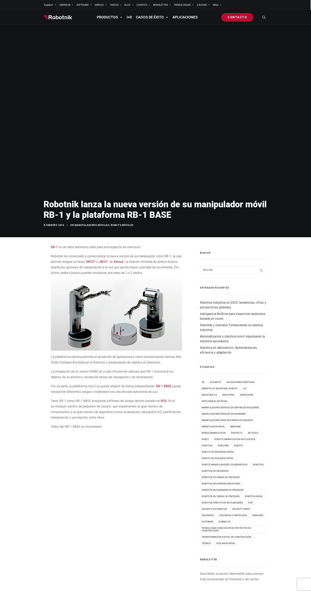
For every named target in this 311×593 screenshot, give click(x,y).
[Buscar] (233, 240)
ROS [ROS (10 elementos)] (250, 473)
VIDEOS (115, 5)
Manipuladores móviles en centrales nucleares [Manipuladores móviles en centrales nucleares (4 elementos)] (230, 378)
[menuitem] (50, 5)
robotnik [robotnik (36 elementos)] (223, 416)
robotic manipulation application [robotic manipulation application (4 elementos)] (234, 409)
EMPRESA (66, 5)
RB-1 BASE (163, 357)
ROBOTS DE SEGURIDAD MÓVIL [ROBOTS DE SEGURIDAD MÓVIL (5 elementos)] (218, 422)
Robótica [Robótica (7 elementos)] (258, 435)
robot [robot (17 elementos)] (205, 409)
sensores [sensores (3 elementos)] (257, 486)
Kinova (118, 232)
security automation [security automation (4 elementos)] (214, 479)
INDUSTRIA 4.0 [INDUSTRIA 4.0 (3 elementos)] (209, 365)
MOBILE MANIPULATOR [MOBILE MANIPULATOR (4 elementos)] (214, 403)
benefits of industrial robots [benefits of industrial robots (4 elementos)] (220, 359)
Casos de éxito (152, 17)
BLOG (128, 5)
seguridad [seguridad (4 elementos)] (208, 486)
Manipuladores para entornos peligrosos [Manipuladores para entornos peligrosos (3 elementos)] (227, 390)
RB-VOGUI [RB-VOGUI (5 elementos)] (253, 403)
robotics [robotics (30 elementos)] (207, 416)
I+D (129, 17)
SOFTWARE (83, 5)
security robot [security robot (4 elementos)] (241, 479)
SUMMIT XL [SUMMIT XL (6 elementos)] (225, 492)
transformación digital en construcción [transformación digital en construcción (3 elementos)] (226, 507)
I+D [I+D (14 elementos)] (245, 359)
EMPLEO (100, 5)
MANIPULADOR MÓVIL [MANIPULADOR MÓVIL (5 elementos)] (213, 397)
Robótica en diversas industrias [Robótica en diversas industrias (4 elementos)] (221, 454)
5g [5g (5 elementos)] (203, 352)
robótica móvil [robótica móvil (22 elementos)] (254, 467)
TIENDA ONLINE (183, 5)
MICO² (90, 232)
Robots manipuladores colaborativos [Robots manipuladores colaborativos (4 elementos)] (225, 435)
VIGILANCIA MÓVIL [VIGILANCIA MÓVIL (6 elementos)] (225, 514)
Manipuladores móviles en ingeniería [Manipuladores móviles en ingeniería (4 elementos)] (224, 384)
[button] (264, 17)
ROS (164, 371)
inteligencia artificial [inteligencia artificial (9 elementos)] (215, 371)
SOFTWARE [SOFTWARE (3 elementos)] (207, 492)
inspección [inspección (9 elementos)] (246, 365)
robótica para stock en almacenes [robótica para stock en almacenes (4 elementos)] (222, 473)
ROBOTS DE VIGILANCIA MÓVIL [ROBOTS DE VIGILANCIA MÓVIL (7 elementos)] (217, 429)
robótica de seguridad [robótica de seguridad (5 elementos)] (215, 441)
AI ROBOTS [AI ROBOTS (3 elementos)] (215, 352)
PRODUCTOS (110, 17)
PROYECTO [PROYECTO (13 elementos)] (237, 403)
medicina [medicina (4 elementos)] (235, 397)
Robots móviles (122, 195)
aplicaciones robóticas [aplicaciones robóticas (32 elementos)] (240, 352)
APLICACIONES (185, 17)
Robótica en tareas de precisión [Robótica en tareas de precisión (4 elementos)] (221, 467)
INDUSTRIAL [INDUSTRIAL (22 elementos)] (228, 365)
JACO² (103, 232)
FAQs (217, 5)
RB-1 (54, 217)
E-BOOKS (203, 5)
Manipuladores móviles (92, 195)
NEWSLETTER (161, 5)
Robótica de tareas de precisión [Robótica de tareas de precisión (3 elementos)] (221, 448)
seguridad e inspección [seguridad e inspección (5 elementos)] (233, 486)
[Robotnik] (58, 17)
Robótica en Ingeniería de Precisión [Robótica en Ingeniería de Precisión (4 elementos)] (222, 460)
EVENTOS (143, 5)
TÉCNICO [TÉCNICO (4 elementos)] (206, 514)
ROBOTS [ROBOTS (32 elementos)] (238, 416)
